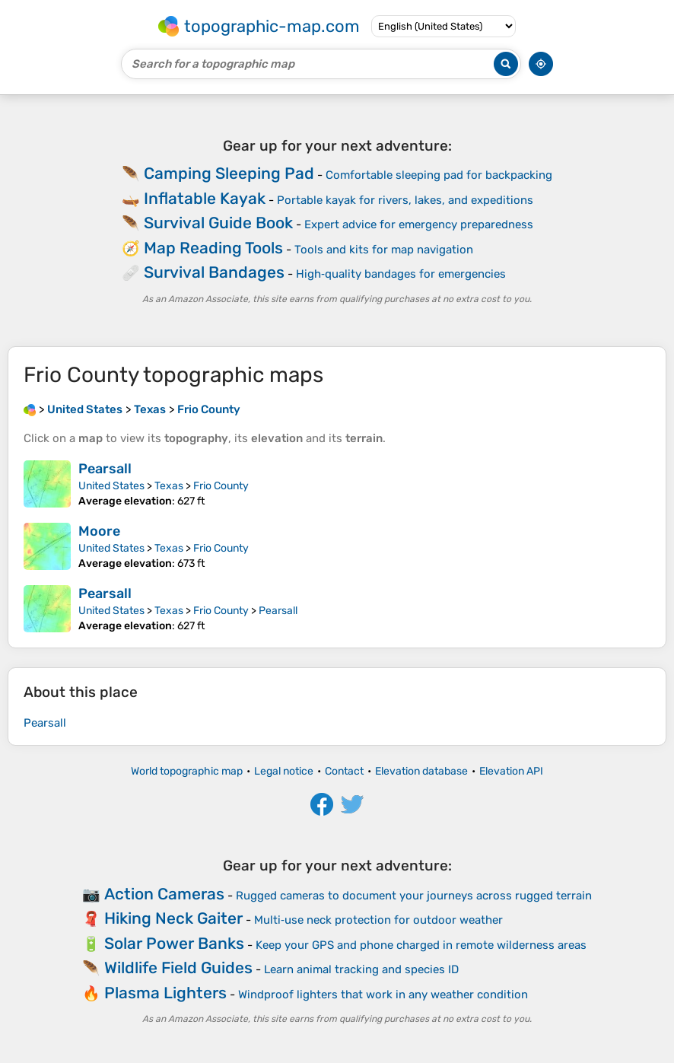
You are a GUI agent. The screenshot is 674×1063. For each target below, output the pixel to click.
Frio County (221, 485)
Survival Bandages (214, 272)
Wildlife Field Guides (178, 967)
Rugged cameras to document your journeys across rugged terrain (414, 895)
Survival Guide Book (218, 222)
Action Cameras (164, 893)
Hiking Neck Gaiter (173, 918)
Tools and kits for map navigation (383, 249)
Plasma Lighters (165, 992)
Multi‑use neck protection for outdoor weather (378, 920)
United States (111, 485)
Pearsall (105, 468)
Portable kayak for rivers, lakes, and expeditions (405, 200)
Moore (99, 531)
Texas (168, 485)
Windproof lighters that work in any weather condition (383, 994)
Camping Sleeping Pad (229, 173)
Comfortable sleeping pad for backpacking (439, 175)
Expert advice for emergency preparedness (418, 224)
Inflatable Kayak (204, 198)
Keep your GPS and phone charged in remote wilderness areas (421, 945)
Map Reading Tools (213, 247)
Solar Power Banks (174, 943)
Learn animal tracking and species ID (361, 969)
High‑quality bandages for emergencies (401, 274)
